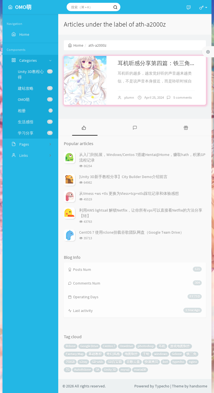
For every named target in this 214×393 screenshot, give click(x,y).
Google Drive (89, 346)
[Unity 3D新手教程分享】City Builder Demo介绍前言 (123, 176)
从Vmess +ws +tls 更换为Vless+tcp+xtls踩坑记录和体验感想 (129, 193)
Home (75, 45)
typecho (178, 362)
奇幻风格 (113, 354)
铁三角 (191, 354)
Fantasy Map (75, 354)
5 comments (182, 97)
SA (97, 370)
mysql (125, 370)
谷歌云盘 (133, 362)
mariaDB (140, 370)
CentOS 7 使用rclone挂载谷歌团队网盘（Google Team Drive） (131, 232)
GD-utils (97, 362)
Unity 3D (110, 370)
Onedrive (126, 346)
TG (67, 370)
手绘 (146, 354)
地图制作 (131, 354)
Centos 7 (109, 346)
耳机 (162, 346)
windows (160, 354)
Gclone (177, 354)
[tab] (83, 127)
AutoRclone (82, 370)
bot (165, 362)
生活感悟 (35, 121)
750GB (70, 362)
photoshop (146, 346)
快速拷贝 (151, 362)
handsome (198, 386)
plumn (129, 97)
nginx (193, 362)
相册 (35, 110)
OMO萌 (35, 99)
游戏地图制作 (180, 346)
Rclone (71, 346)
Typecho (162, 386)
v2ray (83, 362)
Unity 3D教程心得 (35, 74)
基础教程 (95, 354)
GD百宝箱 (115, 362)
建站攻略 (35, 88)
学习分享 (35, 133)
